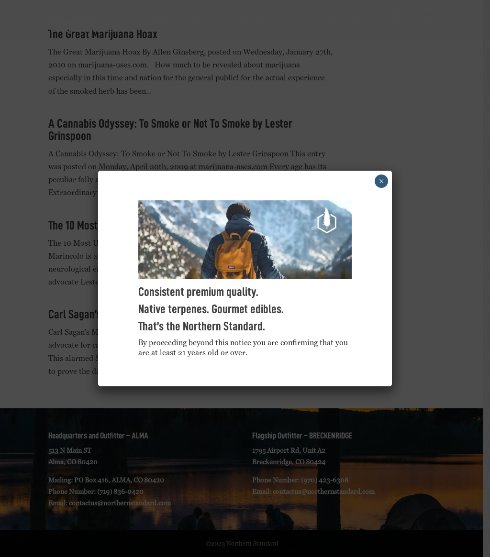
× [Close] (381, 181)
